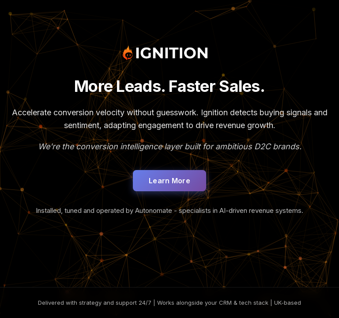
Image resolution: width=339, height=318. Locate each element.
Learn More (169, 180)
